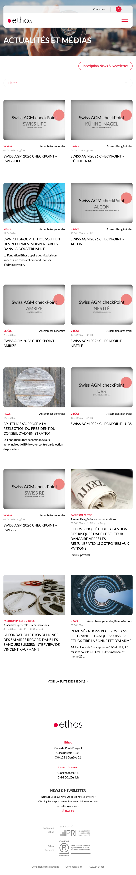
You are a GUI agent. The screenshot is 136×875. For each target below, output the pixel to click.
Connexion (99, 9)
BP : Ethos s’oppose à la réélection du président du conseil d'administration (29, 428)
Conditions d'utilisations (45, 867)
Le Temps (102, 523)
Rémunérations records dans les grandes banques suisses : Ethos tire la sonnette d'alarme (101, 636)
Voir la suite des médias (66, 681)
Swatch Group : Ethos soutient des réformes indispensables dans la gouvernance (32, 244)
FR (24, 150)
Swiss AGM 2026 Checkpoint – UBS (101, 424)
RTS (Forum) (36, 629)
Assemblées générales (52, 146)
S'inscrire (68, 810)
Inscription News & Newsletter (105, 66)
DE (91, 150)
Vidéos (7, 146)
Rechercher (119, 9)
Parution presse (81, 515)
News (7, 229)
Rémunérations (107, 519)
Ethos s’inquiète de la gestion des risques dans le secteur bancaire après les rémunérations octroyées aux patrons (100, 539)
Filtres (12, 83)
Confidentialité (74, 867)
